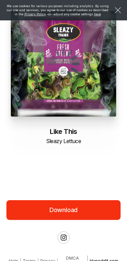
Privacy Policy (35, 14)
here (97, 14)
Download (63, 209)
